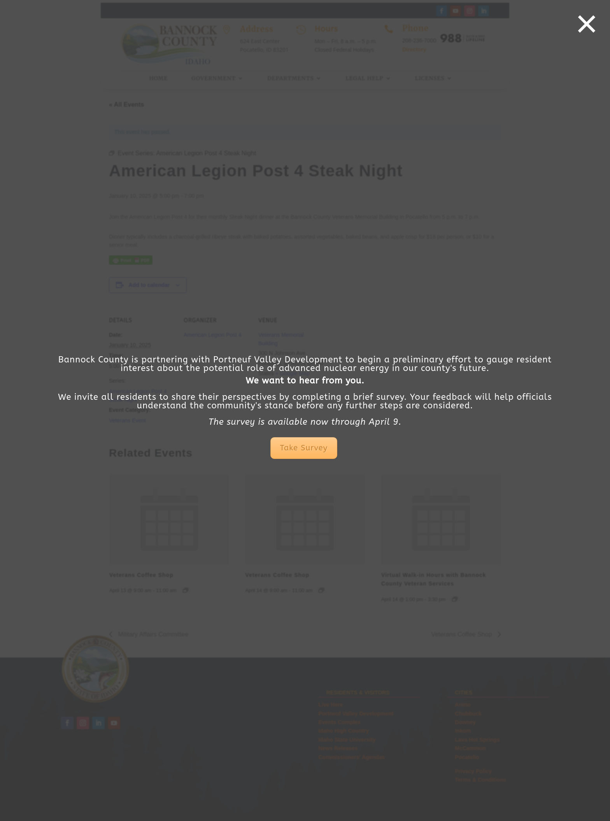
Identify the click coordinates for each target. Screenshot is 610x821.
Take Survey (304, 447)
